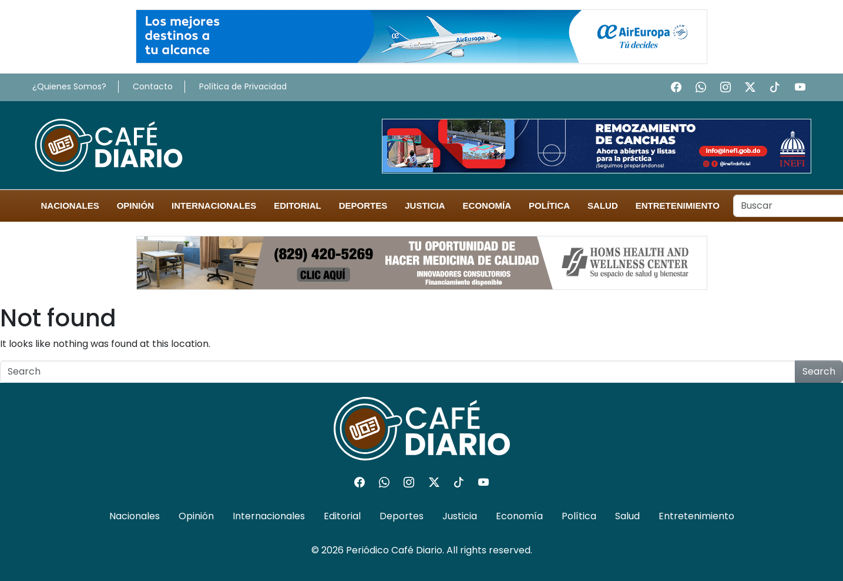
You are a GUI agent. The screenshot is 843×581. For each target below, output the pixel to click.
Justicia (425, 206)
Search (818, 371)
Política (549, 206)
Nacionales (70, 206)
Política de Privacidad (243, 86)
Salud (602, 206)
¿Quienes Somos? (69, 86)
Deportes (363, 206)
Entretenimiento (678, 206)
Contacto (153, 86)
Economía (487, 206)
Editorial (297, 206)
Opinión (135, 206)
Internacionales (214, 206)
